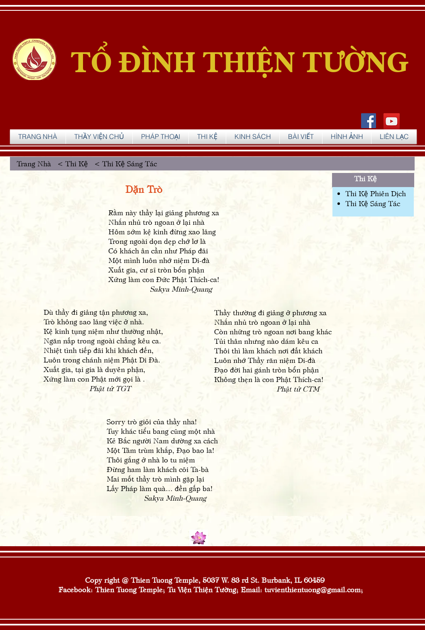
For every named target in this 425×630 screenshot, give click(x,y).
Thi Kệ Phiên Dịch (375, 193)
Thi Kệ (365, 178)
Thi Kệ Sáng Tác (372, 203)
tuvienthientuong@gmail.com (312, 589)
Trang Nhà (36, 163)
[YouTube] (391, 121)
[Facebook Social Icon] (368, 120)
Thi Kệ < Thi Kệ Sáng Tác (110, 163)
